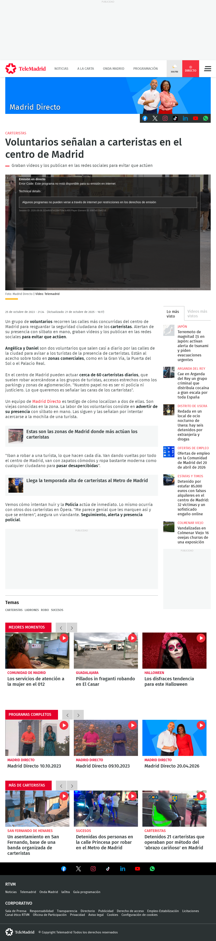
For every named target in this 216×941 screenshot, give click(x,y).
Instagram (165, 118)
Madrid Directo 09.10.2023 (106, 738)
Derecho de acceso (130, 911)
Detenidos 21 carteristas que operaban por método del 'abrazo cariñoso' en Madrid (174, 809)
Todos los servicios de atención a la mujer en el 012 (37, 651)
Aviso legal (96, 914)
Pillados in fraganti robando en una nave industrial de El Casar (106, 651)
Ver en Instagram (93, 869)
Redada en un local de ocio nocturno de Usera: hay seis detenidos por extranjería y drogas (168, 409)
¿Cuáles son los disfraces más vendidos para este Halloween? (174, 651)
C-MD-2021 (108, 95)
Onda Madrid (113, 68)
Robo (45, 610)
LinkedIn (185, 118)
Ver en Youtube (137, 869)
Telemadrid (28, 892)
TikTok (175, 118)
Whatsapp (206, 118)
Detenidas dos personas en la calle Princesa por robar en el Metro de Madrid (106, 809)
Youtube (195, 118)
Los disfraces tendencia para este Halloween (169, 681)
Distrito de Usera (192, 406)
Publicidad (105, 911)
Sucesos (57, 610)
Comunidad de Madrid (26, 673)
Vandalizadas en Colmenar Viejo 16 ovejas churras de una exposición (168, 526)
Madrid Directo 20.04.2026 (174, 738)
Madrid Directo (46, 402)
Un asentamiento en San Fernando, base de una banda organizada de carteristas (37, 809)
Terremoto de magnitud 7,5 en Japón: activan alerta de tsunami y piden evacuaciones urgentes (168, 330)
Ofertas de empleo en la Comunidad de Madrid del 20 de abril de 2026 (168, 451)
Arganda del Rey (191, 368)
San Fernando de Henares (30, 831)
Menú (207, 68)
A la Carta (85, 68)
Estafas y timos (190, 476)
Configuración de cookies (140, 914)
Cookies (112, 914)
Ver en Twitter (78, 869)
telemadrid (19, 932)
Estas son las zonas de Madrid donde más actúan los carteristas (15, 436)
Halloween (154, 673)
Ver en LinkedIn (123, 869)
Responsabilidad (42, 911)
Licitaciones (190, 911)
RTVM (10, 884)
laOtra (65, 892)
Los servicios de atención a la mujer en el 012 (35, 681)
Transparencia (67, 911)
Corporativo (18, 903)
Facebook (145, 118)
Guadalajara (87, 673)
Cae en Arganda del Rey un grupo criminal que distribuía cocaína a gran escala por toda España (168, 372)
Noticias (61, 68)
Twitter (155, 118)
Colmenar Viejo (190, 523)
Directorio (88, 911)
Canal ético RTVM (17, 914)
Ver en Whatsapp (152, 869)
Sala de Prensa (15, 911)
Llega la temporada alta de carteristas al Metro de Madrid (15, 485)
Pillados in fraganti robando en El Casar (105, 681)
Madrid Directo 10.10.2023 (37, 738)
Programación (145, 68)
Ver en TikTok (108, 869)
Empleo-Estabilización (163, 911)
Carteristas (15, 133)
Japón (182, 326)
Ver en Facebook (63, 869)
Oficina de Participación (50, 914)
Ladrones (32, 610)
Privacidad (77, 914)
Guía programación (86, 892)
